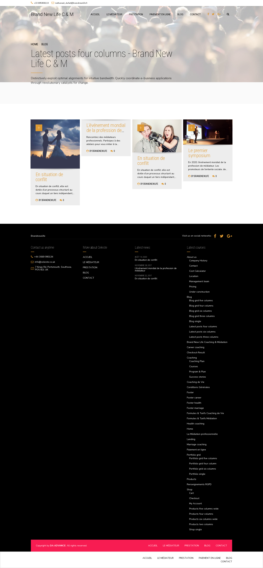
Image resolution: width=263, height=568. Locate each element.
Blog (44, 44)
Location (193, 276)
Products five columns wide (204, 508)
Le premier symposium (199, 152)
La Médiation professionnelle (202, 434)
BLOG (180, 14)
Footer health (194, 402)
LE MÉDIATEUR (114, 14)
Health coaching (195, 423)
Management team (199, 281)
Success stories (197, 376)
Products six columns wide (203, 519)
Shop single (195, 529)
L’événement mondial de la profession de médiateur (105, 130)
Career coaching (195, 347)
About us (192, 257)
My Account (195, 503)
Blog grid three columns (202, 316)
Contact (193, 265)
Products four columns (201, 513)
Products (191, 479)
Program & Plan (197, 371)
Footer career (194, 397)
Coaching (192, 357)
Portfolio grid (194, 454)
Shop (189, 489)
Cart (191, 493)
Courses (193, 366)
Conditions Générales (198, 387)
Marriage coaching (196, 444)
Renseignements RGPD (199, 484)
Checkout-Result (196, 352)
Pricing (192, 286)
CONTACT (195, 14)
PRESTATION (136, 14)
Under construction (199, 291)
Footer (190, 392)
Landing (191, 439)
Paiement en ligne (196, 449)
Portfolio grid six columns (202, 468)
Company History (198, 260)
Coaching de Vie (195, 382)
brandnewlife (49, 200)
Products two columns (201, 524)
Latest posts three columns (203, 337)
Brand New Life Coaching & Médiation (207, 342)
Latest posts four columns (203, 326)
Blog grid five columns (201, 300)
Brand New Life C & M (52, 14)
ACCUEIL (95, 14)
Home (34, 44)
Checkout (194, 498)
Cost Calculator (197, 271)
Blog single (195, 321)
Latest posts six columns (202, 331)
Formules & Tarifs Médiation (202, 418)
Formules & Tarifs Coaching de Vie (205, 413)
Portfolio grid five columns (203, 458)
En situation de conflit (49, 176)
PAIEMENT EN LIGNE (160, 14)
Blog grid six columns (200, 311)
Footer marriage (195, 408)
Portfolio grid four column (202, 463)
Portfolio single (197, 474)
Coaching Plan (196, 361)
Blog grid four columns (201, 305)
